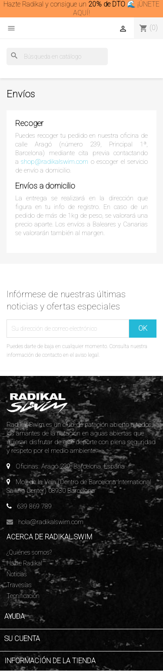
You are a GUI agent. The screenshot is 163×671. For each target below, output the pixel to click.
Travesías (19, 584)
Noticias (17, 574)
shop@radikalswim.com (54, 162)
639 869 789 (34, 506)
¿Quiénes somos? (29, 552)
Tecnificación (23, 595)
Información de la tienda (50, 661)
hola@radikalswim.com (50, 522)
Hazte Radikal (24, 563)
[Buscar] (57, 56)
